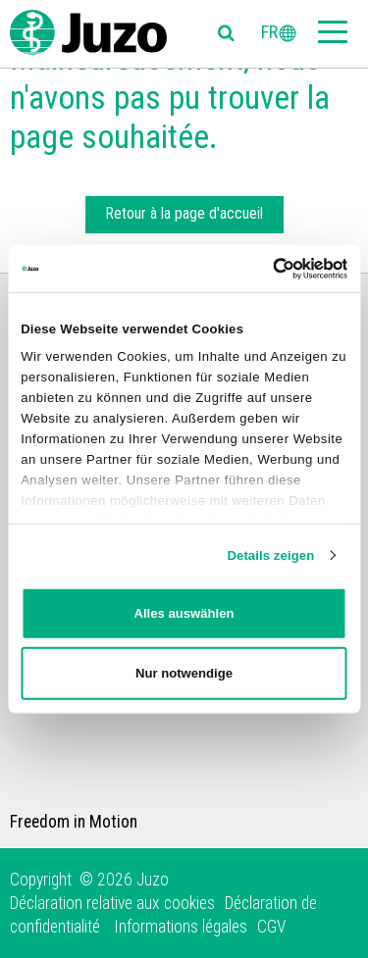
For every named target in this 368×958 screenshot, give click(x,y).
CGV (271, 926)
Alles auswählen (183, 613)
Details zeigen (270, 555)
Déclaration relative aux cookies (112, 903)
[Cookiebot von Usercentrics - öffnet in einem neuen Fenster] (263, 267)
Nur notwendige (184, 672)
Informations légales (180, 926)
